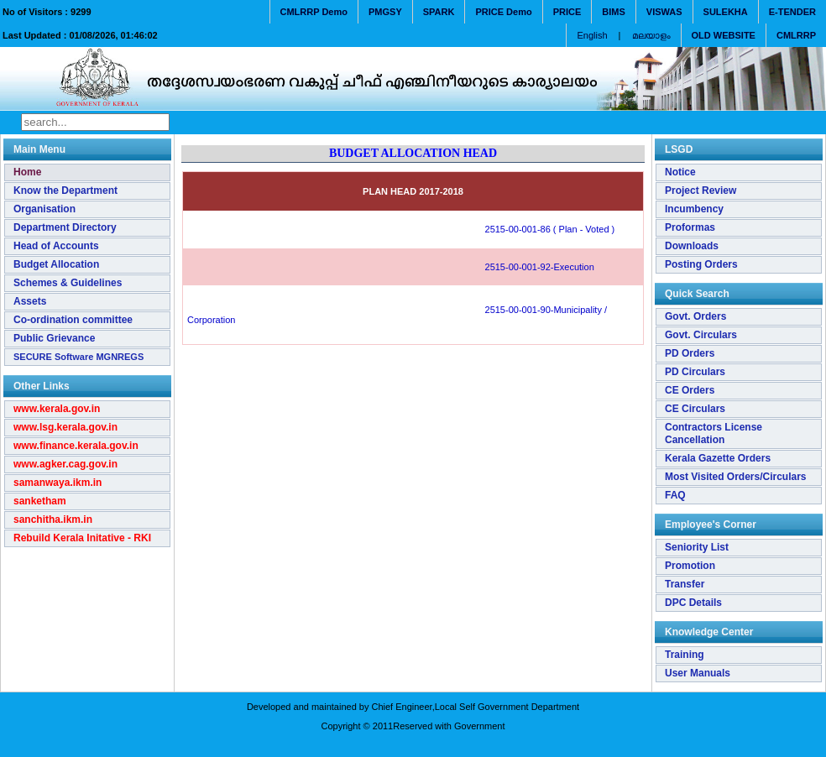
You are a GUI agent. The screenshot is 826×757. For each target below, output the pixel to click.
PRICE (567, 12)
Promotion (690, 566)
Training (684, 654)
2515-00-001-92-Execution (390, 267)
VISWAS (664, 12)
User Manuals (697, 673)
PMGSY (385, 12)
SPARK (439, 12)
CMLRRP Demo (314, 12)
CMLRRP (796, 35)
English (592, 35)
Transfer (684, 584)
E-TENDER (792, 12)
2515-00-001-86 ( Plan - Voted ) (400, 229)
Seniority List (697, 547)
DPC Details (693, 602)
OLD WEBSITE (723, 35)
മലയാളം (651, 35)
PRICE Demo (503, 12)
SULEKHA (725, 12)
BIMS (613, 12)
